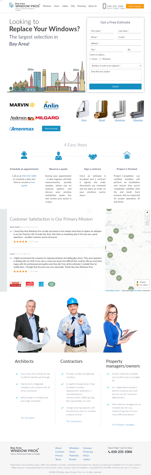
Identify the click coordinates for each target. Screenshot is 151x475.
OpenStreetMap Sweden (111, 312)
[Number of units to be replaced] (115, 65)
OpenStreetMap (136, 312)
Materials (74, 467)
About (58, 460)
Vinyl (84, 110)
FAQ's (86, 467)
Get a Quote (135, 6)
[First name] (101, 30)
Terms (58, 471)
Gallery (65, 6)
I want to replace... (97, 54)
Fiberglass (138, 110)
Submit (115, 86)
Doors (56, 6)
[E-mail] (129, 37)
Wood (102, 110)
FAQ (73, 6)
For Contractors (74, 443)
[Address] (115, 43)
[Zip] (134, 49)
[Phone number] (101, 37)
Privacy (59, 467)
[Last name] (129, 30)
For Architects (28, 440)
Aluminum (120, 110)
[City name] (106, 49)
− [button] (147, 217)
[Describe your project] (115, 75)
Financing (81, 6)
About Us (92, 6)
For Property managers (123, 446)
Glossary (87, 460)
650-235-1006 (29, 175)
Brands (72, 471)
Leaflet (87, 312)
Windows (47, 6)
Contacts (59, 463)
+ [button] (147, 213)
